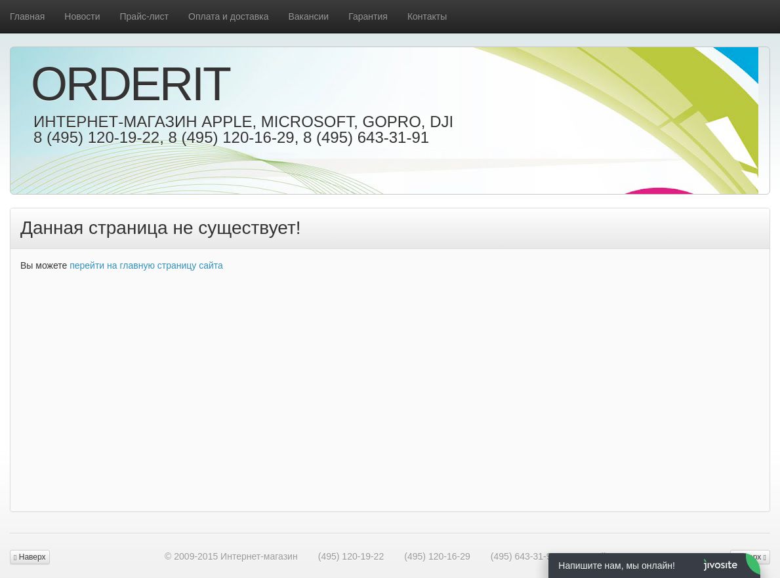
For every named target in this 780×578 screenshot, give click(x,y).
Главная (27, 16)
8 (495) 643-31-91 (366, 137)
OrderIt (130, 83)
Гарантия (368, 16)
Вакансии (308, 16)
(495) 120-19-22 (351, 556)
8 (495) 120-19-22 (96, 137)
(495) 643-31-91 (523, 556)
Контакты (427, 16)
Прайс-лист (144, 16)
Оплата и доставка (228, 16)
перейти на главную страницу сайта (146, 265)
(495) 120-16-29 (437, 556)
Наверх (30, 557)
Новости (82, 16)
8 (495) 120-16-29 (231, 137)
